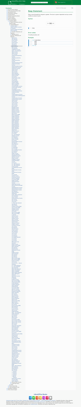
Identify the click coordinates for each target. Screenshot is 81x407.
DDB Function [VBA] (16, 114)
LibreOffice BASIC (12, 21)
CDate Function (15, 69)
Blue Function (14, 47)
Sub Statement (15, 336)
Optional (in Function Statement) (16, 276)
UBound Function (15, 356)
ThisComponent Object (16, 340)
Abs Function (14, 37)
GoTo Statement (15, 195)
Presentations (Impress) (12, 13)
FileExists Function (15, 157)
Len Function (14, 234)
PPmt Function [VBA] (16, 282)
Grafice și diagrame (11, 18)
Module (13, 4)
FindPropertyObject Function (15, 161)
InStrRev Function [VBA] (16, 206)
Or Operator (14, 278)
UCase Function (15, 357)
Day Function (14, 113)
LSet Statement (15, 231)
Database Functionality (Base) (14, 16)
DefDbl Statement (15, 120)
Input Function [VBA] (16, 207)
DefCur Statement (15, 118)
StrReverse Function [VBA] (17, 333)
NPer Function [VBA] (16, 258)
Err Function (14, 146)
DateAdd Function (15, 107)
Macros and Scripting (12, 19)
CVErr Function (15, 105)
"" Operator (14, 376)
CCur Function (14, 54)
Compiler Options (13, 26)
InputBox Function (15, 208)
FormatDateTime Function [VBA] (17, 168)
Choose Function (15, 75)
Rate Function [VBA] (16, 290)
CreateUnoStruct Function (17, 98)
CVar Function (14, 103)
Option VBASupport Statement (16, 274)
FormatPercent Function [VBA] (16, 173)
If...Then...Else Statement (17, 203)
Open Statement (15, 267)
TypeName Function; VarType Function (16, 354)
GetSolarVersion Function (17, 188)
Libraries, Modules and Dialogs (16, 29)
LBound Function (15, 228)
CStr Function (14, 101)
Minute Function (15, 244)
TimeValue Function (15, 345)
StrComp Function (15, 330)
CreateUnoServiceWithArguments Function (17, 96)
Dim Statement (15, 132)
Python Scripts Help (13, 386)
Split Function (14, 323)
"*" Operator (14, 372)
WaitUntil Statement (16, 361)
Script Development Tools (14, 387)
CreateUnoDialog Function (17, 91)
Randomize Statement (16, 291)
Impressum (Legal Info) (11, 400)
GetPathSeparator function (17, 187)
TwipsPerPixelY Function (16, 351)
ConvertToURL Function (16, 87)
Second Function (15, 309)
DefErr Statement (15, 121)
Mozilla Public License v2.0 (39, 401)
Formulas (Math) (11, 17)
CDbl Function (14, 70)
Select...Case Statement (16, 50)
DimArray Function (15, 131)
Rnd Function (14, 304)
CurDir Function (15, 102)
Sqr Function (14, 324)
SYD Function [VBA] (16, 338)
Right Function (14, 302)
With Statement (15, 366)
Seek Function (14, 310)
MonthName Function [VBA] (16, 251)
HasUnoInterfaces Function (17, 198)
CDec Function (14, 72)
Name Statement (15, 253)
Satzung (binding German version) (48, 400)
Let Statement (14, 236)
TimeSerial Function (15, 344)
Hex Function (14, 199)
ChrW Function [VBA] (16, 78)
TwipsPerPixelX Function (16, 350)
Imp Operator (14, 204)
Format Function (15, 166)
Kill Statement (14, 227)
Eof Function (14, 140)
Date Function (14, 106)
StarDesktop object (15, 326)
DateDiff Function (15, 108)
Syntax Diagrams (13, 30)
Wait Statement (15, 359)
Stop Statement (15, 329)
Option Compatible (15, 83)
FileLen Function (15, 158)
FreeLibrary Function (16, 177)
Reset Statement (15, 297)
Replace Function (15, 296)
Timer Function (15, 348)
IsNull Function (15, 221)
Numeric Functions (15, 260)
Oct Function (14, 261)
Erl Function (14, 145)
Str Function (14, 332)
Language (21, 4)
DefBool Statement (15, 116)
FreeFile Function (15, 175)
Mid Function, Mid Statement (15, 242)
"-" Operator (14, 371)
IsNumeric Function (15, 223)
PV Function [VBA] (15, 287)
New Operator (14, 254)
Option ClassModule (16, 270)
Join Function (14, 226)
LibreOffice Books (40, 394)
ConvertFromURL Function (17, 86)
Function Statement (15, 178)
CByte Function (15, 53)
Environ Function (15, 139)
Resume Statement (15, 298)
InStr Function (14, 205)
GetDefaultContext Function (15, 182)
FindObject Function (16, 159)
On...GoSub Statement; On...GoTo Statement (16, 266)
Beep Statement (15, 46)
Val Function (14, 358)
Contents (9, 8)
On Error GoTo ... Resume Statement (17, 263)
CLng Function (14, 80)
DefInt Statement (15, 122)
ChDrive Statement (15, 74)
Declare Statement (15, 115)
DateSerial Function (15, 111)
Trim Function (14, 349)
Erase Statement (15, 144)
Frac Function (14, 174)
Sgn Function (14, 316)
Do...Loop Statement (16, 134)
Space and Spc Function (16, 320)
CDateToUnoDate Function (17, 66)
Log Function (14, 240)
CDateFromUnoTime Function (16, 61)
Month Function (15, 249)
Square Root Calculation (16, 325)
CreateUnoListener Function (15, 93)
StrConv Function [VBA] (16, 331)
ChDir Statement (15, 73)
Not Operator (14, 256)
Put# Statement (15, 286)
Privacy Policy (19, 400)
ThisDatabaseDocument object (16, 342)
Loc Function (14, 238)
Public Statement (15, 285)
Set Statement (14, 315)
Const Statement (15, 85)
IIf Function (14, 201)
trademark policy (34, 404)
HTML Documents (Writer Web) (14, 10)
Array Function (14, 40)
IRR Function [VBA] (15, 213)
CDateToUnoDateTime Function (16, 58)
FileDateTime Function (16, 155)
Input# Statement (15, 210)
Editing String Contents (16, 378)
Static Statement (15, 328)
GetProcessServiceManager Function (17, 186)
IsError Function (15, 219)
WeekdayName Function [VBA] (16, 364)
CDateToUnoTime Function (17, 62)
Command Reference (14, 24)
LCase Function (15, 230)
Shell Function (14, 317)
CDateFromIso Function (16, 67)
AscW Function (15, 42)
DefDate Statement (15, 119)
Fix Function (14, 162)
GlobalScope (14, 45)
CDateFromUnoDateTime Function (17, 56)
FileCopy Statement (15, 154)
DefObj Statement (15, 125)
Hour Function (14, 200)
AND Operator (14, 39)
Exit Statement (14, 151)
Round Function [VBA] (16, 305)
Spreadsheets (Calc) (12, 12)
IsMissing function (15, 220)
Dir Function (14, 133)
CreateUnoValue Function (17, 99)
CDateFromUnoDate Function (16, 64)
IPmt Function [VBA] (16, 212)
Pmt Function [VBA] (16, 280)
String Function (15, 335)
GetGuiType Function (16, 184)
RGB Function (14, 299)
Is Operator (14, 214)
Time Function (14, 346)
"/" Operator (14, 375)
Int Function (14, 211)
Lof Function (14, 239)
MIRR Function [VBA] (16, 245)
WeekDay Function (15, 362)
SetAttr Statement (15, 313)
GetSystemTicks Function (17, 190)
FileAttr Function (15, 153)
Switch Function (15, 337)
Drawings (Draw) (11, 14)
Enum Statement (15, 138)
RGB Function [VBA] (16, 300)
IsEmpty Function (15, 218)
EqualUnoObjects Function (17, 141)
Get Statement (14, 191)
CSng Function (14, 100)
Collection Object (15, 82)
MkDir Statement (15, 246)
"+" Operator (14, 373)
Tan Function (14, 339)
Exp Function (14, 152)
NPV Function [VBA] (16, 259)
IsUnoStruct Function (16, 225)
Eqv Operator (14, 142)
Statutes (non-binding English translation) (31, 400)
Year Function (14, 370)
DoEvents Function (15, 135)
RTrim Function (15, 307)
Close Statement (15, 81)
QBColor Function (15, 289)
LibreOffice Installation (12, 388)
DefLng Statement (15, 124)
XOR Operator (14, 369)
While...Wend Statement (16, 365)
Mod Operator (14, 247)
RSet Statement (15, 306)
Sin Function (14, 318)
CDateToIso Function (16, 68)
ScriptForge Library (15, 383)
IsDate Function (15, 217)
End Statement (14, 137)
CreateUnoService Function (17, 94)
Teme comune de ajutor (12, 389)
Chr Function (14, 76)
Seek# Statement (15, 311)
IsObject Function (15, 224)
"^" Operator (14, 377)
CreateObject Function (16, 89)
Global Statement (15, 192)
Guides (11, 384)
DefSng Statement (15, 126)
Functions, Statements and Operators (16, 32)
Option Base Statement (16, 269)
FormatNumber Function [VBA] (16, 170)
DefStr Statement (15, 127)
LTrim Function (15, 232)
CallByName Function (16, 49)
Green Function (15, 197)
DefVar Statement (15, 128)
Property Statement (15, 284)
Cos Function (14, 88)
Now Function (14, 257)
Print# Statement (15, 283)
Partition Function (15, 279)
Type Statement (15, 352)
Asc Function (14, 41)
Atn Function (14, 43)
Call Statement (14, 48)
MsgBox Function (15, 252)
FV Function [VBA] (15, 179)
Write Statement (15, 368)
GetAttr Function (15, 180)
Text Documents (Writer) (13, 9)
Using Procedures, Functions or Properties (16, 28)
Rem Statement (15, 294)
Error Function (14, 148)
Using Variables (15, 379)
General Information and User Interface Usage (15, 23)
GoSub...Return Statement (17, 194)
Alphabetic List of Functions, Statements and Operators (15, 35)
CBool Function (15, 52)
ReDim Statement (15, 292)
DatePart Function (15, 109)
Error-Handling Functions (17, 149)
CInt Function (14, 79)
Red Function (14, 293)
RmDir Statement (15, 303)
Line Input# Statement (16, 237)
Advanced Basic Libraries (16, 382)
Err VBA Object (15, 147)
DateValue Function (15, 112)
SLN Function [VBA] (16, 319)
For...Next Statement (16, 164)
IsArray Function (15, 215)
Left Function (14, 233)
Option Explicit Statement (17, 272)
